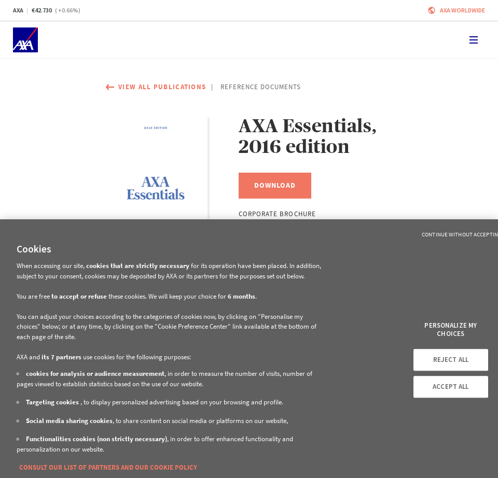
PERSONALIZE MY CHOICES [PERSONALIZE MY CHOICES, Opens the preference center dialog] (450, 329)
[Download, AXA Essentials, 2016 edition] (275, 186)
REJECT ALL (450, 360)
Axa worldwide (462, 10)
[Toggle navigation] (473, 40)
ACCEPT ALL (450, 386)
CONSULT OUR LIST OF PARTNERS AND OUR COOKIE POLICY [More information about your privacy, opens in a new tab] (108, 467)
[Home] (25, 39)
